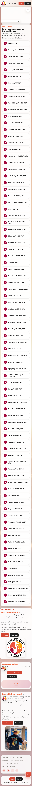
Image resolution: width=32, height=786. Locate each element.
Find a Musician (17, 757)
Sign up (28, 3)
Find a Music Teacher (17, 760)
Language (13, 3)
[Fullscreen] (28, 10)
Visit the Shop (7, 723)
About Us (5, 635)
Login (21, 3)
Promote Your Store (14, 673)
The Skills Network (16, 764)
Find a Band (5, 760)
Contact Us (14, 635)
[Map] (28, 774)
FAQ (10, 757)
